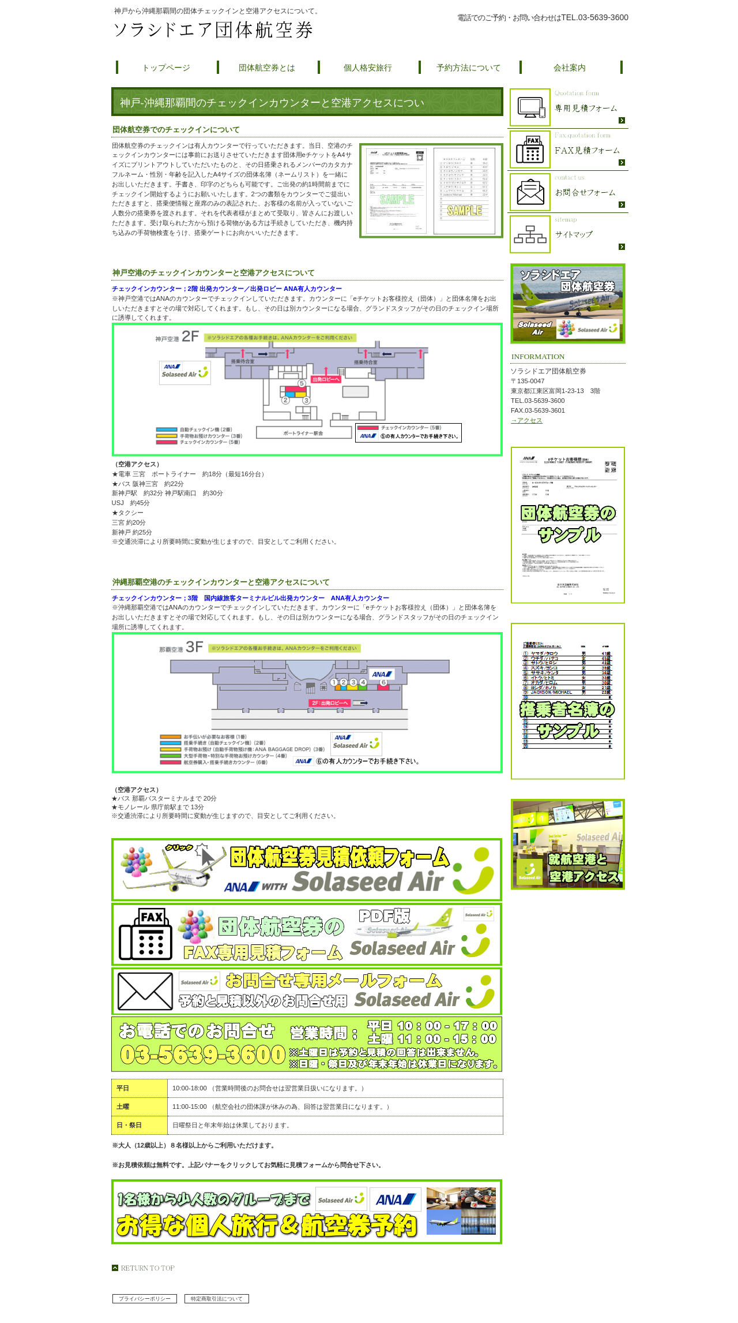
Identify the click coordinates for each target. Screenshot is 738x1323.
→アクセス (527, 420)
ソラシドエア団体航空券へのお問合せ (567, 192)
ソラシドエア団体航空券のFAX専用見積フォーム (567, 150)
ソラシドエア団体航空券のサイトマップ (567, 234)
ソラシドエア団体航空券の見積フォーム (567, 108)
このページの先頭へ (143, 1268)
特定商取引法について (217, 1299)
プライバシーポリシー (145, 1299)
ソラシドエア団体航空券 (248, 30)
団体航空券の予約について (536, 31)
